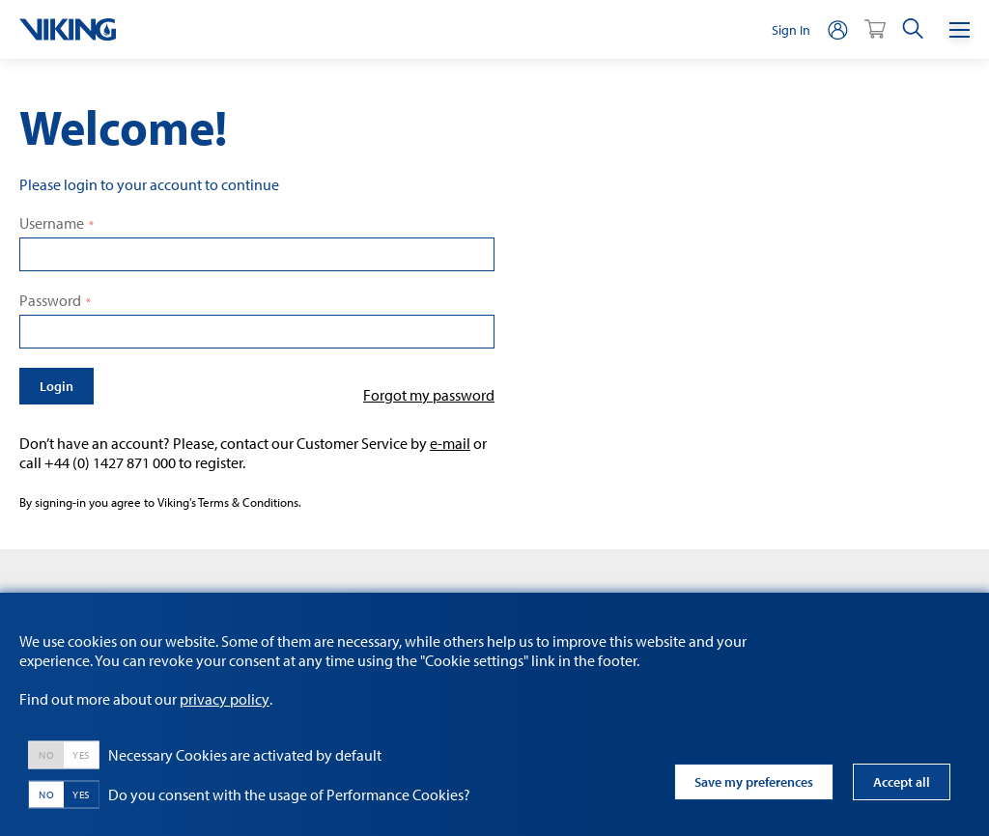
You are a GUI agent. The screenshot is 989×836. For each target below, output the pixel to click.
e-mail (450, 443)
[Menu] (959, 29)
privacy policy (224, 699)
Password (50, 300)
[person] (837, 29)
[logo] (67, 29)
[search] (913, 29)
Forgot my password (428, 394)
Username (51, 223)
